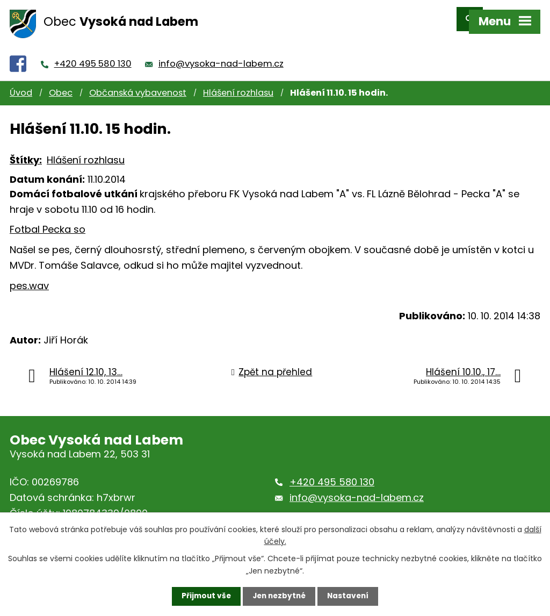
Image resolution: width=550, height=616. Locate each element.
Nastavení (350, 596)
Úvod (21, 83)
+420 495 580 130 (93, 54)
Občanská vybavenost (137, 83)
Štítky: (26, 150)
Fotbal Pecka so (47, 220)
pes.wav (29, 276)
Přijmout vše (203, 596)
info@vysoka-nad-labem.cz (221, 54)
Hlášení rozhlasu (238, 83)
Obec (61, 83)
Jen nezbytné (279, 596)
